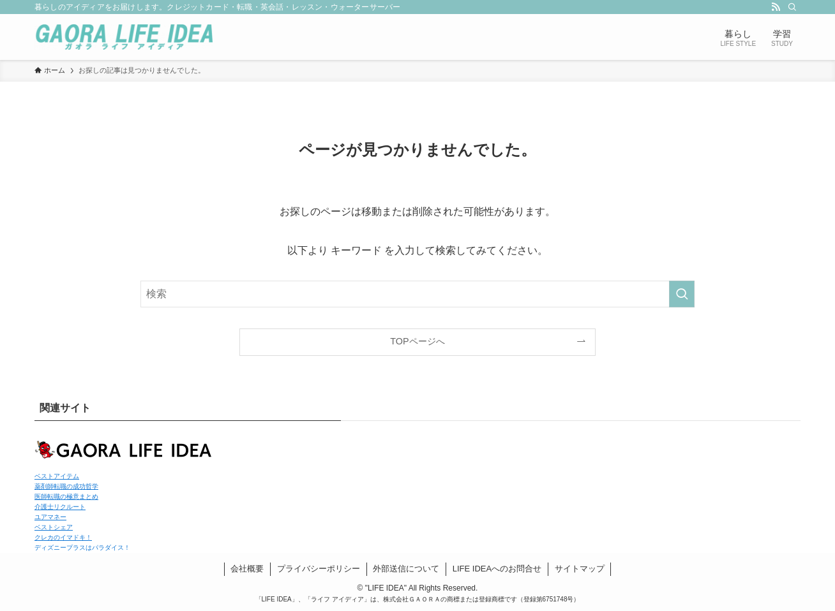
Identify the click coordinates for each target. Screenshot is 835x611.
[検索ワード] (417, 294)
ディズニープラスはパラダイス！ (82, 547)
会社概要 (247, 568)
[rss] (775, 7)
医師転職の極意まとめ (66, 496)
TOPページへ (417, 341)
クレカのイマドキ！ (63, 537)
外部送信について (406, 568)
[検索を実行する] (682, 294)
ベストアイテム (56, 476)
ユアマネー (50, 516)
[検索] (792, 7)
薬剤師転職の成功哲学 (66, 486)
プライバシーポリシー (318, 568)
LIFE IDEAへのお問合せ (497, 568)
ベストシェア (53, 527)
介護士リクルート (60, 506)
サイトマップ (580, 568)
